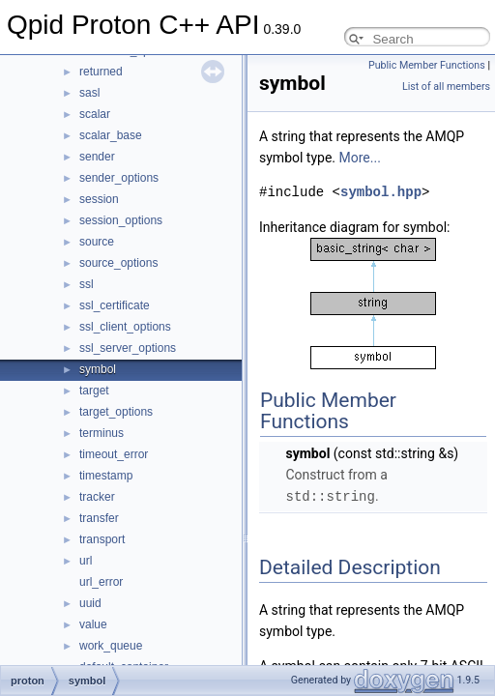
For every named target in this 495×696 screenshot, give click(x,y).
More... (360, 157)
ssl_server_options (127, 348)
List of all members (446, 86)
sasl (89, 93)
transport (102, 539)
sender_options (119, 178)
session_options (120, 220)
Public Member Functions (426, 65)
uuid (90, 603)
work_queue (110, 645)
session (99, 199)
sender (97, 156)
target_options (116, 412)
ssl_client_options (125, 327)
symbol (97, 369)
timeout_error (113, 454)
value (93, 624)
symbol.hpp (381, 192)
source (96, 241)
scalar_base (110, 135)
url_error (101, 582)
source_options (118, 263)
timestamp (105, 475)
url (85, 560)
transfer (99, 518)
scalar (94, 114)
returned (101, 71)
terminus (101, 433)
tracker (97, 497)
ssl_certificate (114, 305)
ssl (86, 284)
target (94, 390)
